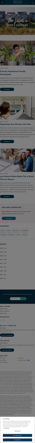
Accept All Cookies (17, 440)
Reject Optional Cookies (17, 435)
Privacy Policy (6, 428)
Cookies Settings (17, 431)
